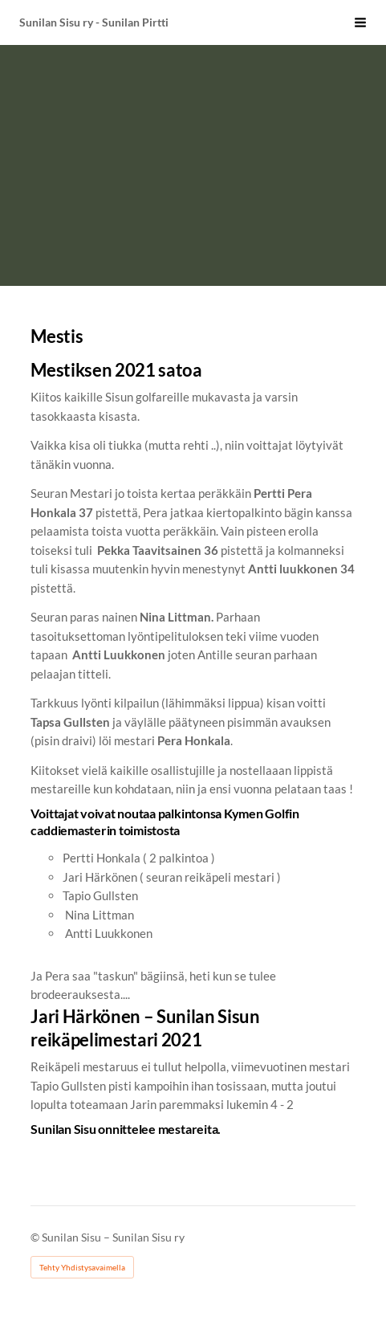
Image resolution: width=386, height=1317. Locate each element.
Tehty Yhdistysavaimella (82, 1267)
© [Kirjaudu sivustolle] (36, 1237)
